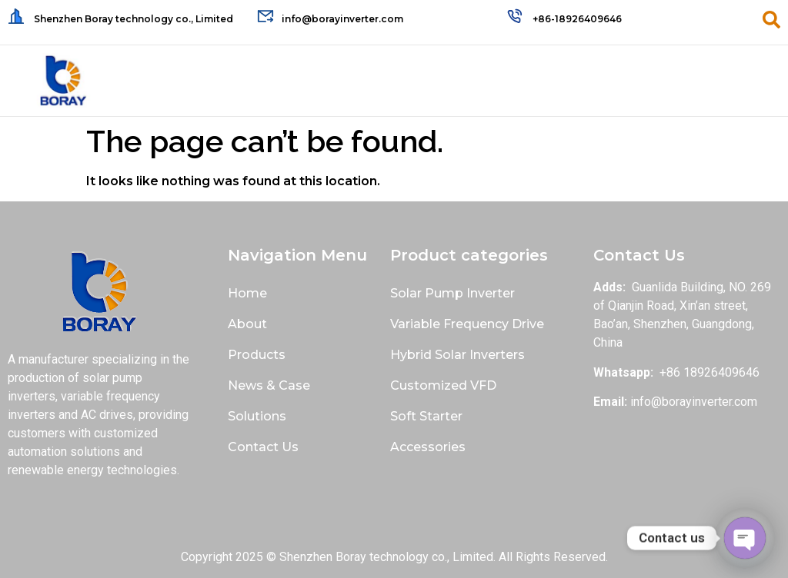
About (247, 324)
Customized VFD (443, 385)
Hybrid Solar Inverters (457, 354)
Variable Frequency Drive (467, 324)
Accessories (428, 447)
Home (247, 293)
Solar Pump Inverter (452, 293)
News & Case (269, 385)
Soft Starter (426, 416)
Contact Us (263, 447)
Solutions (257, 416)
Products (256, 354)
